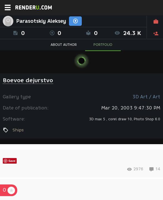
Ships (18, 130)
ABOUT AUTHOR (64, 44)
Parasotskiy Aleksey (41, 21)
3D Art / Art (146, 96)
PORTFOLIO (102, 44)
